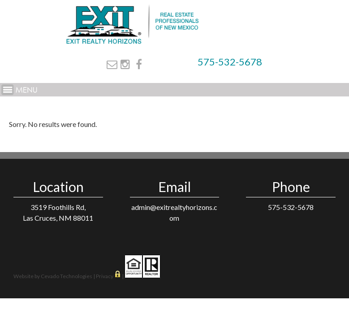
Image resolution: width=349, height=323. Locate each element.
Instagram (125, 64)
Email (112, 64)
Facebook (139, 64)
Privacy (104, 276)
